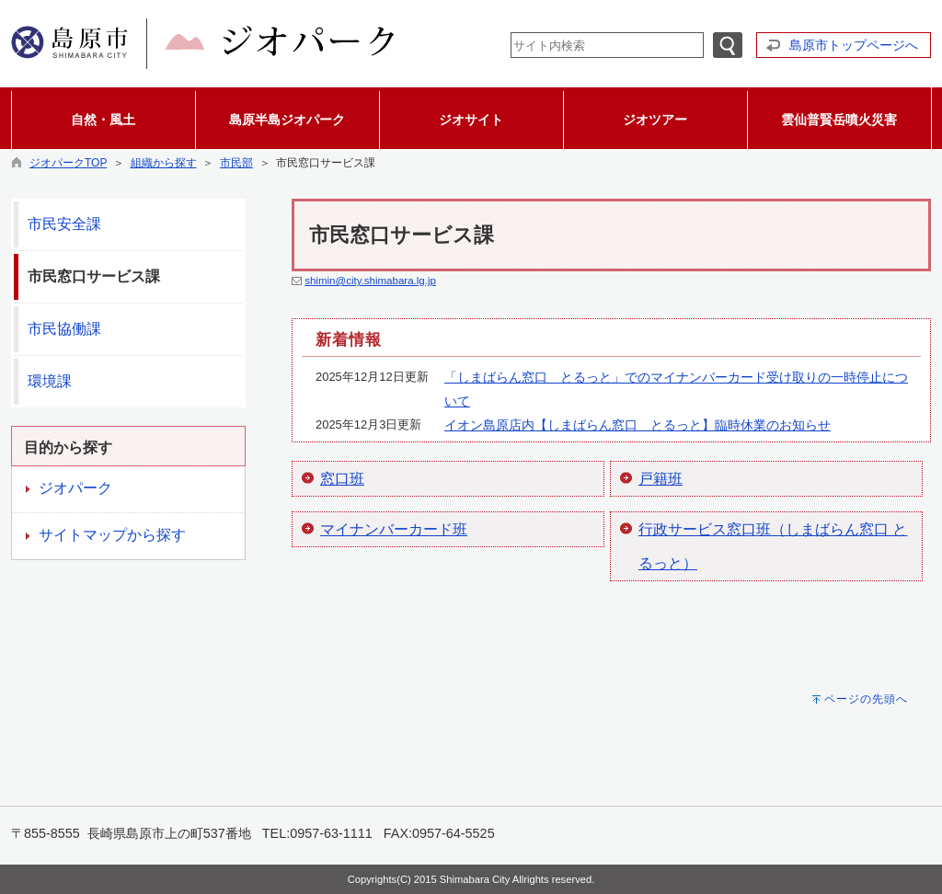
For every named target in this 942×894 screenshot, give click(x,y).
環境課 (50, 381)
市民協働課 (64, 329)
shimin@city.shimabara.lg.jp (370, 280)
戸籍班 (660, 479)
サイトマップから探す (112, 535)
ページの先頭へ (866, 699)
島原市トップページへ (853, 45)
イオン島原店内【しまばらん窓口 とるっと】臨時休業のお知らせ (637, 425)
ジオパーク (75, 488)
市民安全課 (64, 224)
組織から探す (164, 162)
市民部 (236, 162)
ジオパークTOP (68, 162)
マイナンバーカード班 (393, 529)
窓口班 (342, 479)
